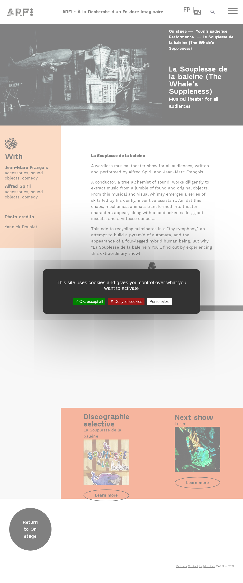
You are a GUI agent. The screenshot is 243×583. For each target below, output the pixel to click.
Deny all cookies (126, 302)
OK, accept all (89, 302)
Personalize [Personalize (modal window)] (159, 302)
